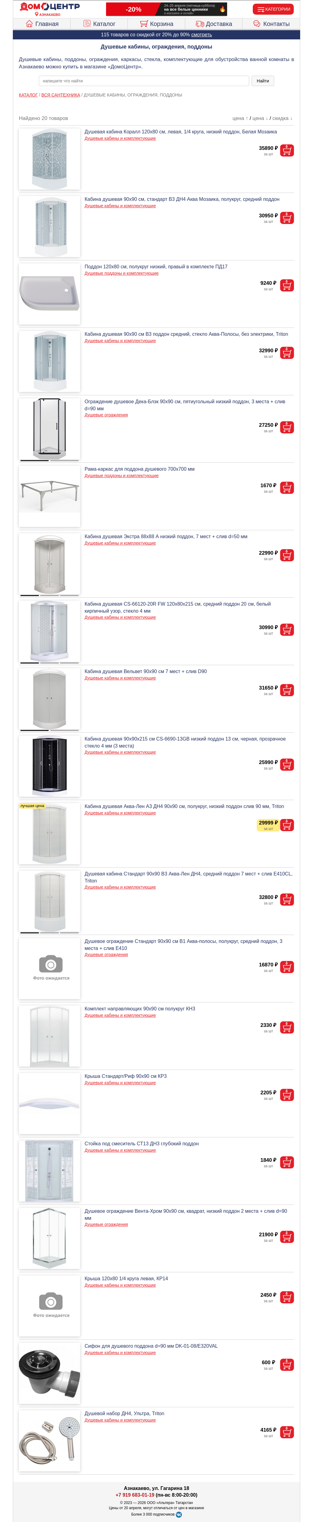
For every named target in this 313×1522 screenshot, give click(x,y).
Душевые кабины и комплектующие (120, 138)
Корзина (156, 22)
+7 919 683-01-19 (135, 1495)
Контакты (271, 22)
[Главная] (49, 7)
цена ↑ (240, 118)
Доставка (213, 22)
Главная (42, 22)
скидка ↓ (282, 118)
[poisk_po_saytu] (144, 81)
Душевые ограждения (106, 414)
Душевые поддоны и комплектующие (122, 273)
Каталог (99, 22)
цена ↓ (260, 118)
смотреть (201, 34)
